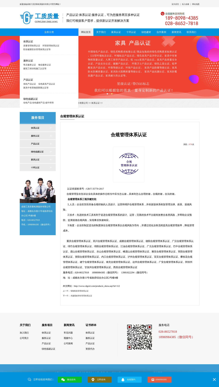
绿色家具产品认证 (46, 84)
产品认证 (28, 80)
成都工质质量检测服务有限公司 (39, 4)
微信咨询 (71, 379)
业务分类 (49, 32)
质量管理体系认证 (31, 45)
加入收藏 (185, 4)
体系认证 (28, 41)
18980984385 (161, 379)
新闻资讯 (176, 32)
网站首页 (86, 32)
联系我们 (191, 32)
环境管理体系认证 (51, 45)
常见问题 (68, 333)
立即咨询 (101, 379)
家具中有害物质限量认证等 (36, 87)
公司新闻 (68, 343)
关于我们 (101, 32)
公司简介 (24, 338)
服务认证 (28, 60)
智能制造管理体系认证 (79, 291)
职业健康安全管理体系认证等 (37, 49)
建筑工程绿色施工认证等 (34, 68)
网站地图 (195, 4)
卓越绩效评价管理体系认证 (81, 296)
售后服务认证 (29, 65)
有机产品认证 (29, 84)
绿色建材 (146, 32)
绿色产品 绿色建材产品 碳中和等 (38, 102)
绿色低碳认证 (30, 99)
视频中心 (68, 338)
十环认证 (131, 32)
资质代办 (90, 349)
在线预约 (131, 379)
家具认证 (116, 32)
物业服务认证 (44, 65)
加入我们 (24, 333)
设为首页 (175, 4)
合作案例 (161, 32)
